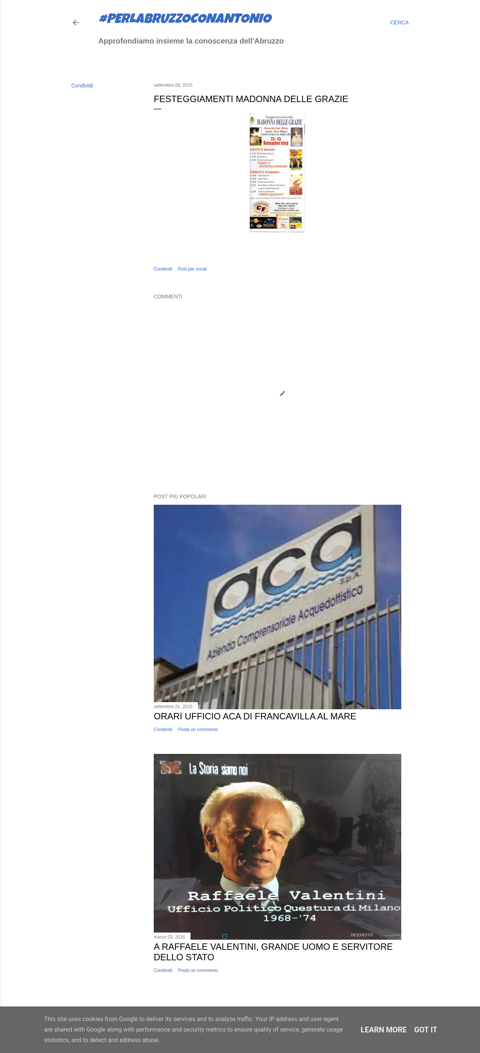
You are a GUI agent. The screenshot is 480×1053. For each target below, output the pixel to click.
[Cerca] (399, 23)
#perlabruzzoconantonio (184, 20)
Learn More (384, 1029)
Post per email (192, 269)
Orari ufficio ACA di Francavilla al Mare (255, 716)
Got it (426, 1029)
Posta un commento (198, 729)
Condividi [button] (82, 86)
